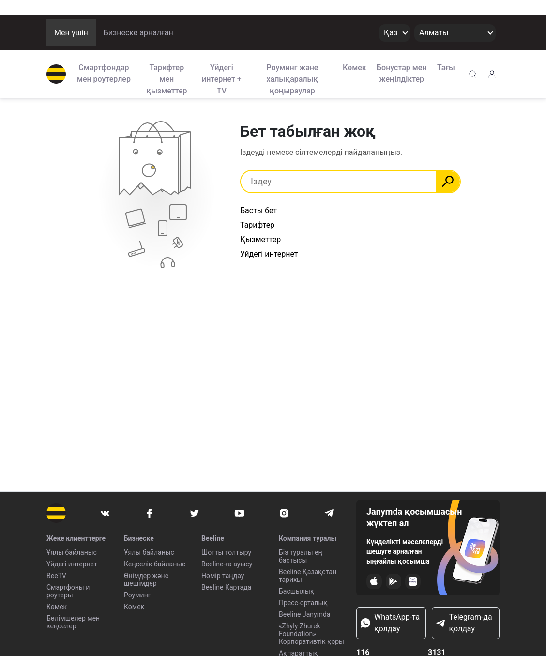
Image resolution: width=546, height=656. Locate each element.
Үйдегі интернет (71, 564)
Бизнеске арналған (138, 32)
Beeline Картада (226, 587)
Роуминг (137, 595)
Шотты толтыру (226, 552)
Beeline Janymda (305, 614)
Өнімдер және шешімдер (146, 579)
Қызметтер (260, 239)
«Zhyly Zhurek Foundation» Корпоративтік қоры (311, 633)
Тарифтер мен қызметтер (166, 78)
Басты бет (258, 210)
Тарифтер (257, 224)
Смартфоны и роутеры (68, 591)
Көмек (354, 67)
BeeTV (56, 576)
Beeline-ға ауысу (226, 564)
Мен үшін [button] (71, 32)
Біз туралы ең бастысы (300, 556)
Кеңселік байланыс (154, 564)
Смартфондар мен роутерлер (104, 73)
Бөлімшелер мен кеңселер (73, 622)
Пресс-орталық (303, 603)
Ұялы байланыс (71, 552)
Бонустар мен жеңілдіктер (402, 73)
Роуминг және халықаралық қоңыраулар (292, 78)
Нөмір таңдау (222, 576)
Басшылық (296, 591)
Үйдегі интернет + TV (222, 78)
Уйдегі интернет (269, 254)
